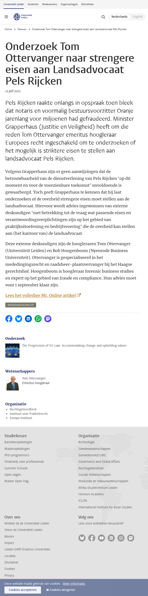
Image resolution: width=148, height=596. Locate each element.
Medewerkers (49, 4)
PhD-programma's (16, 455)
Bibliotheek (87, 4)
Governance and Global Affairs (99, 462)
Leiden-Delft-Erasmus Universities (27, 549)
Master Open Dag (16, 481)
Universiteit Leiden (14, 4)
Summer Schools (15, 468)
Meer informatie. (74, 584)
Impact (9, 543)
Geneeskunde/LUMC (92, 455)
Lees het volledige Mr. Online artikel (40, 295)
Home (8, 29)
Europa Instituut (21, 418)
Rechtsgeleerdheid (23, 409)
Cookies (9, 569)
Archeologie (86, 442)
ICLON (82, 501)
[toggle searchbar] (103, 16)
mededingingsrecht (21, 305)
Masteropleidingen (17, 449)
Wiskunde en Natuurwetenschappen (103, 481)
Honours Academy (91, 494)
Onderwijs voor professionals (24, 462)
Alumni (9, 536)
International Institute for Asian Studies (105, 507)
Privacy (9, 575)
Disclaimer (11, 562)
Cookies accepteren (23, 590)
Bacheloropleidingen (18, 442)
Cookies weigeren (62, 590)
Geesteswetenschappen (94, 449)
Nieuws (22, 29)
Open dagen (12, 475)
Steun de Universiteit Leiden (23, 530)
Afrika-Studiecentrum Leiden (97, 488)
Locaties (10, 556)
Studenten (33, 4)
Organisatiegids (69, 4)
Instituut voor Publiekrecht (29, 414)
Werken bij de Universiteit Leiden (26, 523)
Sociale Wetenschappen (94, 475)
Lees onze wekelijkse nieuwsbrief (100, 523)
